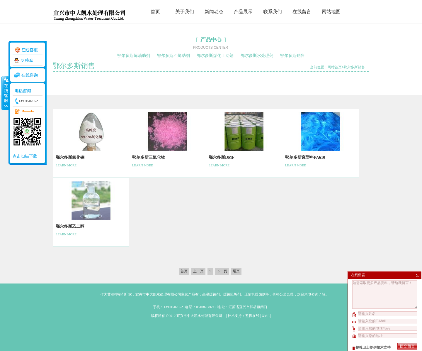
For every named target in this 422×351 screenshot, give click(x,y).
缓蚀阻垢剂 (232, 294)
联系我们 (272, 11)
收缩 (5, 93)
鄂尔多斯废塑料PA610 (305, 157)
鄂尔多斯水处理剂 (257, 55)
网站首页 (335, 67)
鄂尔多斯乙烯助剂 (173, 55)
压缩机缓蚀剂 (255, 294)
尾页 (236, 271)
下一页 (222, 271)
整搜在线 (252, 316)
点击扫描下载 (25, 156)
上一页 (198, 271)
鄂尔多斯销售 (292, 55)
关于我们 (184, 11)
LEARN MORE (66, 165)
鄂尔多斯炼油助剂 (133, 55)
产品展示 (243, 11)
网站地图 (331, 11)
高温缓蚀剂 (211, 294)
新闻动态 (214, 11)
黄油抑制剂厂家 (119, 294)
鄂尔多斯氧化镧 (70, 157)
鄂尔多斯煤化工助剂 (215, 55)
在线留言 (301, 11)
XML (265, 316)
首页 (155, 11)
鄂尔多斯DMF (221, 157)
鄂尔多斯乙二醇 (70, 226)
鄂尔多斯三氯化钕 (148, 157)
